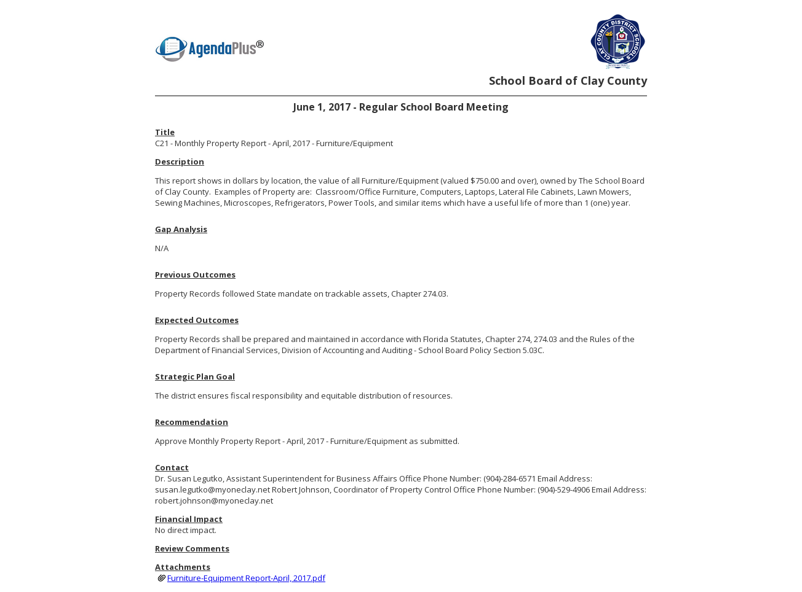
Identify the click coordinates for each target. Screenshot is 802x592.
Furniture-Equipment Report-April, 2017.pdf (246, 577)
